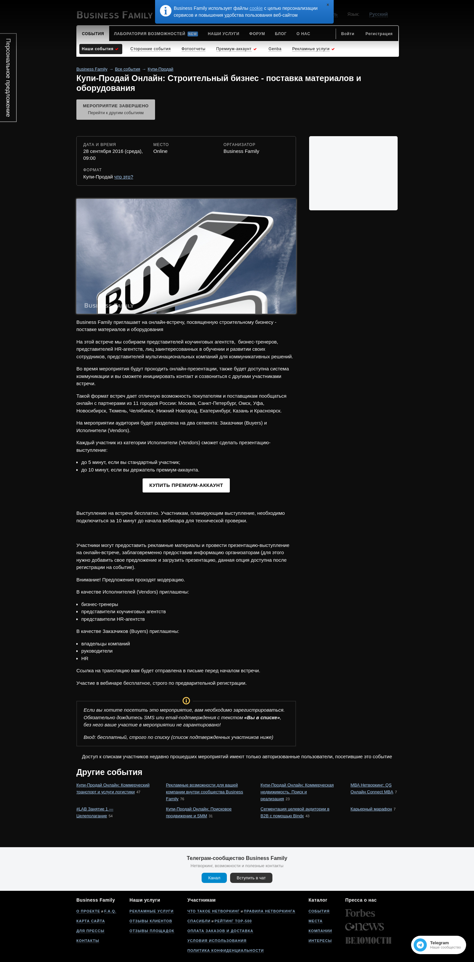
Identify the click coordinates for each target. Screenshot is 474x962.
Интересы (320, 941)
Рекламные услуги (151, 911)
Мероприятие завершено (115, 109)
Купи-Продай (160, 69)
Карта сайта (90, 921)
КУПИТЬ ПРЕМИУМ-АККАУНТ (186, 485)
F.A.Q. (110, 911)
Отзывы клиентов (150, 921)
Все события (127, 69)
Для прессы (90, 931)
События (318, 911)
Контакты (87, 941)
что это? (123, 176)
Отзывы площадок (151, 931)
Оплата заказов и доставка (220, 931)
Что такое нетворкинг (214, 911)
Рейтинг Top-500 (233, 921)
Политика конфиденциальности (226, 950)
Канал (214, 877)
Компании (320, 931)
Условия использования (217, 941)
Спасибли (199, 921)
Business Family (92, 69)
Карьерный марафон (371, 808)
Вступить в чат (251, 877)
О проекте (88, 911)
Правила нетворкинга (269, 911)
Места (315, 921)
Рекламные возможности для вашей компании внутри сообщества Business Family (204, 792)
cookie (256, 8)
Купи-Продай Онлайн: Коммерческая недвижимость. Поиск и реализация (297, 792)
